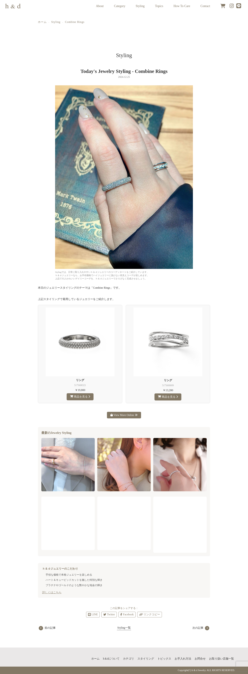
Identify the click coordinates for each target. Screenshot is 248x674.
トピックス (164, 658)
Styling (140, 6)
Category (119, 6)
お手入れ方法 (183, 658)
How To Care (182, 6)
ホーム (42, 21)
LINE (93, 614)
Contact (205, 6)
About (100, 6)
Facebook (127, 614)
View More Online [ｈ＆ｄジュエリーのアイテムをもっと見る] (124, 415)
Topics (159, 6)
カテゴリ (128, 658)
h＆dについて (111, 658)
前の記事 (47, 627)
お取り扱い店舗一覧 (221, 658)
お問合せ (200, 658)
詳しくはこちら (51, 592)
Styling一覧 (124, 627)
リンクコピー (149, 614)
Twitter (109, 614)
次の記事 (200, 627)
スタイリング (145, 658)
